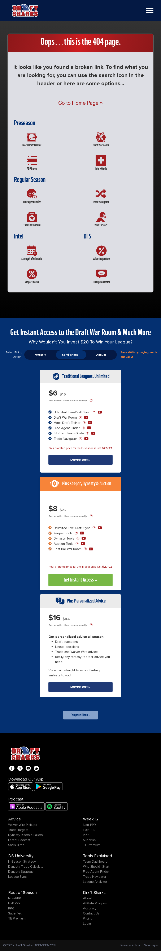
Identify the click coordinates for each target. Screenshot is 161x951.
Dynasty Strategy (21, 872)
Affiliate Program (95, 903)
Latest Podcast (19, 840)
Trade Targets (18, 830)
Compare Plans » (80, 715)
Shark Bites (16, 845)
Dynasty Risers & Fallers (25, 835)
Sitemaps (151, 945)
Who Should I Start (96, 867)
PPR (86, 835)
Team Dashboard (95, 861)
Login (87, 923)
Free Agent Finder (96, 872)
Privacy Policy (130, 945)
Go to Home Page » (80, 103)
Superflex (89, 840)
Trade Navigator (94, 877)
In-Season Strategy (22, 861)
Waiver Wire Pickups (22, 825)
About (87, 898)
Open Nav (151, 8)
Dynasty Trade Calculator (26, 867)
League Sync (17, 877)
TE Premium (91, 845)
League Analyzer (95, 882)
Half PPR (89, 830)
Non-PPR (89, 825)
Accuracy (89, 908)
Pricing (87, 918)
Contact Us (91, 913)
